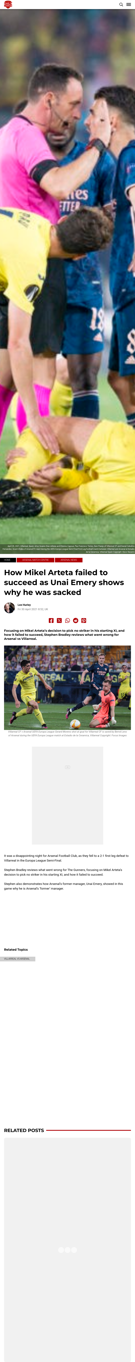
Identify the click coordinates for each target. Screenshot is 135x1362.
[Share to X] (59, 620)
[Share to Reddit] (75, 620)
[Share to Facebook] (51, 620)
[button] (121, 4)
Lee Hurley (24, 605)
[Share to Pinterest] (84, 620)
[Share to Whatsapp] (67, 620)
